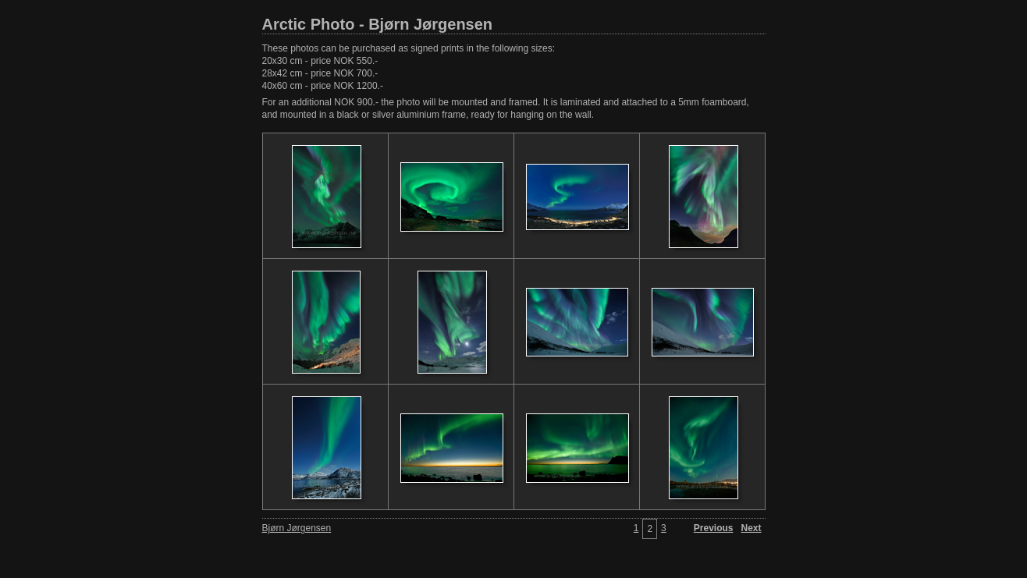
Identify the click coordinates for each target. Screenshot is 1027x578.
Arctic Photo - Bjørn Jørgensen (377, 24)
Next (751, 528)
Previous (714, 528)
